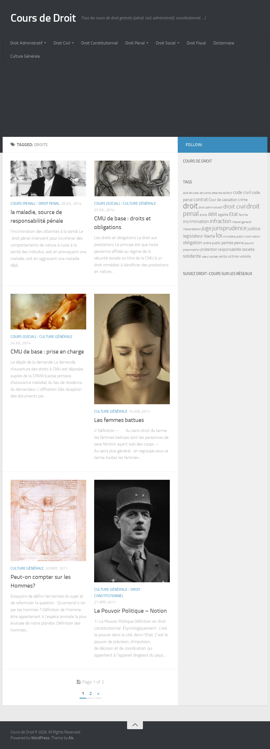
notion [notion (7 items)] (256, 236)
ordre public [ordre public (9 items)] (212, 243)
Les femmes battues (119, 420)
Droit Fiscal (196, 42)
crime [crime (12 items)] (243, 199)
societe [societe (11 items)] (248, 249)
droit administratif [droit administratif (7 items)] (211, 207)
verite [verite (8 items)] (223, 256)
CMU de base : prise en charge (47, 351)
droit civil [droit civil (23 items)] (234, 206)
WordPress (40, 738)
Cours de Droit (43, 18)
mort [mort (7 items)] (248, 236)
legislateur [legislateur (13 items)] (193, 236)
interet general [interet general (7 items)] (241, 222)
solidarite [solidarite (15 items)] (192, 256)
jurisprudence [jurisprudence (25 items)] (229, 228)
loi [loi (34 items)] (219, 235)
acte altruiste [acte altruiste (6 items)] (191, 193)
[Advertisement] (135, 100)
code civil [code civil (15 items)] (242, 192)
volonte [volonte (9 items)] (245, 256)
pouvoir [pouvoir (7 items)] (249, 243)
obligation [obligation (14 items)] (192, 242)
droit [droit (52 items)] (190, 206)
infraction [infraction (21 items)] (220, 221)
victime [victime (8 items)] (233, 256)
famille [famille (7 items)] (243, 215)
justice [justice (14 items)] (254, 228)
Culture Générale (25, 56)
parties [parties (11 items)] (227, 242)
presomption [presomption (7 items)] (191, 250)
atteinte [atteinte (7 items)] (217, 193)
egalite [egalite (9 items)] (223, 214)
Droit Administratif (26, 42)
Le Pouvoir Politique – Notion (130, 610)
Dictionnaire (223, 42)
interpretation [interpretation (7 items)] (192, 229)
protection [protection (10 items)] (208, 249)
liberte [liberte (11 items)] (209, 236)
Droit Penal (135, 42)
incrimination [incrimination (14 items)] (196, 221)
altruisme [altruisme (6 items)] (205, 193)
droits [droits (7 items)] (203, 215)
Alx (71, 738)
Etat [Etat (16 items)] (233, 214)
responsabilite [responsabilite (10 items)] (229, 249)
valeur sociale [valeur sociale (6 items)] (210, 256)
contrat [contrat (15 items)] (201, 199)
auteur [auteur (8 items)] (227, 193)
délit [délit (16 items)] (212, 214)
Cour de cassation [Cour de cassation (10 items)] (223, 199)
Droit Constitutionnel (99, 42)
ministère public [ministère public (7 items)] (233, 236)
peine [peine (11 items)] (239, 242)
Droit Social (166, 42)
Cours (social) (107, 203)
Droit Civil (62, 42)
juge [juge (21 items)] (206, 228)
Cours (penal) (23, 203)
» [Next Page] (98, 693)
